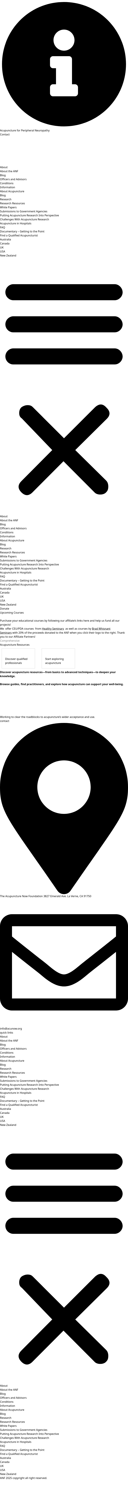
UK (2, 247)
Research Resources (12, 203)
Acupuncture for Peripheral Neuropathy (25, 130)
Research (6, 199)
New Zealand (8, 255)
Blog (3, 175)
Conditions (7, 183)
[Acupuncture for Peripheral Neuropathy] (64, 64)
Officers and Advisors (13, 179)
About (4, 167)
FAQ (2, 227)
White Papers (8, 207)
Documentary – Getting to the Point (22, 231)
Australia (5, 239)
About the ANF (9, 171)
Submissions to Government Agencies (23, 211)
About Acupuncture (12, 191)
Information (7, 187)
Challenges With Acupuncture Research (24, 219)
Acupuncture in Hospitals (15, 223)
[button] (64, 385)
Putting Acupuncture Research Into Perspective (29, 215)
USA (2, 251)
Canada (5, 243)
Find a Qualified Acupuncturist (19, 235)
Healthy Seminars (53, 628)
